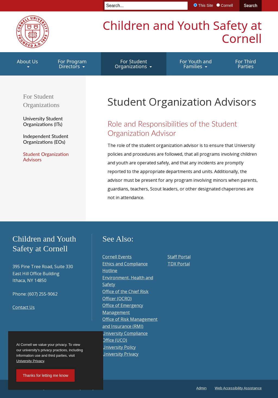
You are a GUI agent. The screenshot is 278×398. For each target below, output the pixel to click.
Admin (201, 388)
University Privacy (120, 354)
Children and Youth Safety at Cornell (182, 31)
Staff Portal (179, 257)
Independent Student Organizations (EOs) (45, 139)
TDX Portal (179, 264)
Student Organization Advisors (46, 157)
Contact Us (23, 307)
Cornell (227, 5)
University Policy (119, 347)
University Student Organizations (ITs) (43, 121)
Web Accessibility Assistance (238, 388)
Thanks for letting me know (45, 375)
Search (250, 5)
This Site (205, 5)
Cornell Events (117, 257)
